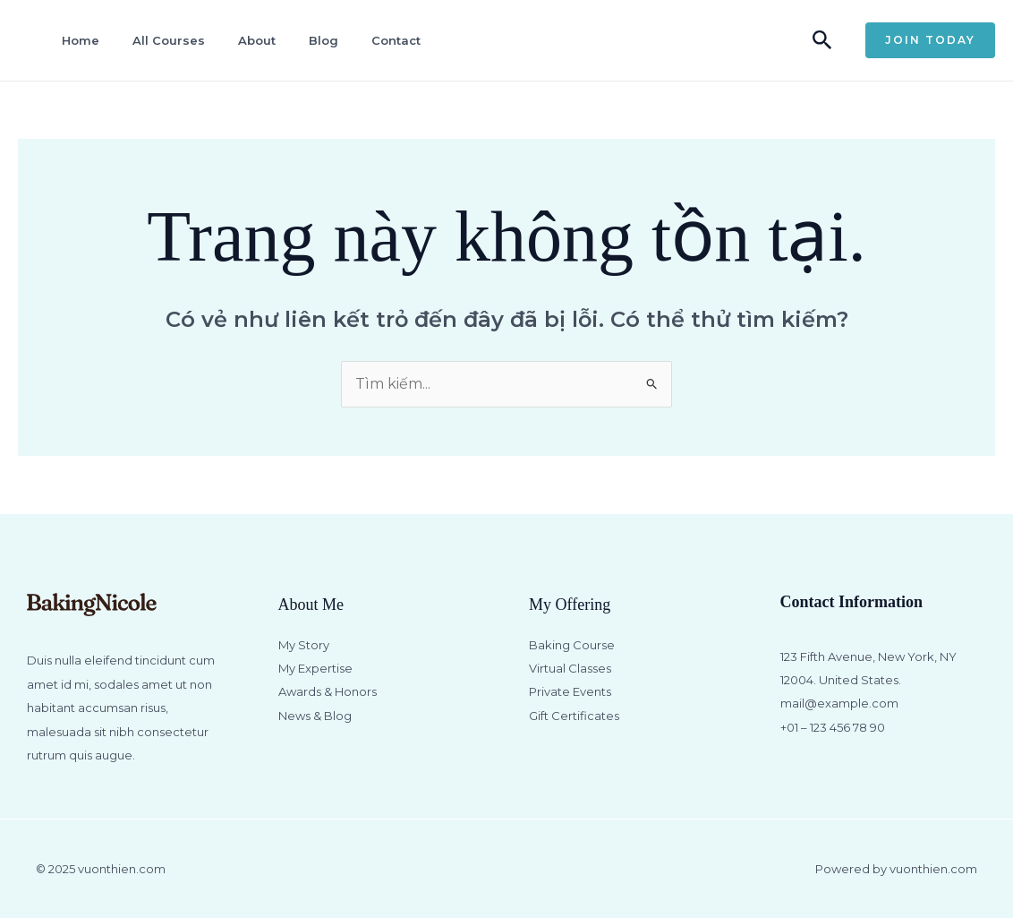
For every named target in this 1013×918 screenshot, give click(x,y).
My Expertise (315, 668)
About (257, 40)
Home (80, 40)
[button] (822, 41)
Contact (396, 40)
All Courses (168, 40)
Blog (323, 40)
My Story (303, 645)
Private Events (570, 691)
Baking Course (572, 645)
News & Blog (315, 715)
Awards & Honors (327, 691)
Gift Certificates (574, 715)
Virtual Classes (570, 668)
